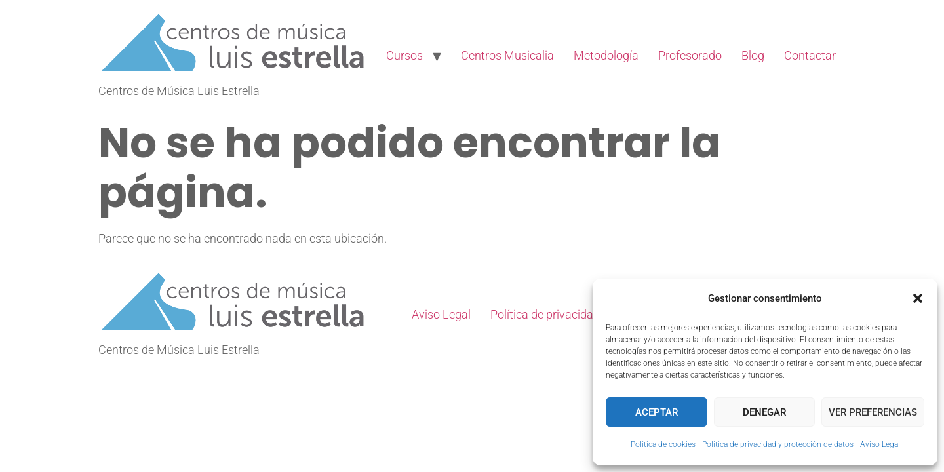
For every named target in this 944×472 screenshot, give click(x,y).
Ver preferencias (873, 412)
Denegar (764, 412)
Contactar (810, 55)
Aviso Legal (880, 444)
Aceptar (656, 412)
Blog (752, 55)
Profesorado (690, 55)
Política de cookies (663, 444)
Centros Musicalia (507, 55)
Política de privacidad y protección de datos (778, 444)
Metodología (606, 55)
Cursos (404, 55)
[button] (917, 298)
